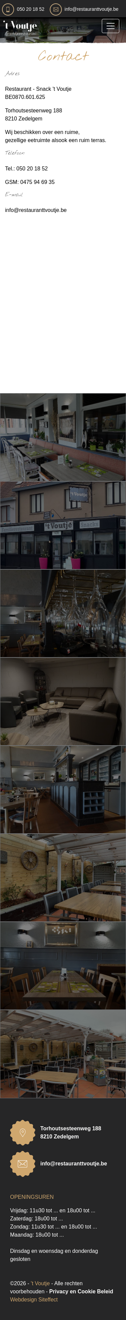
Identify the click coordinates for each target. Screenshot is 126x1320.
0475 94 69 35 (37, 182)
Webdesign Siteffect (34, 1299)
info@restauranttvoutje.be (92, 9)
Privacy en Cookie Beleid (81, 1291)
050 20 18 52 (30, 9)
